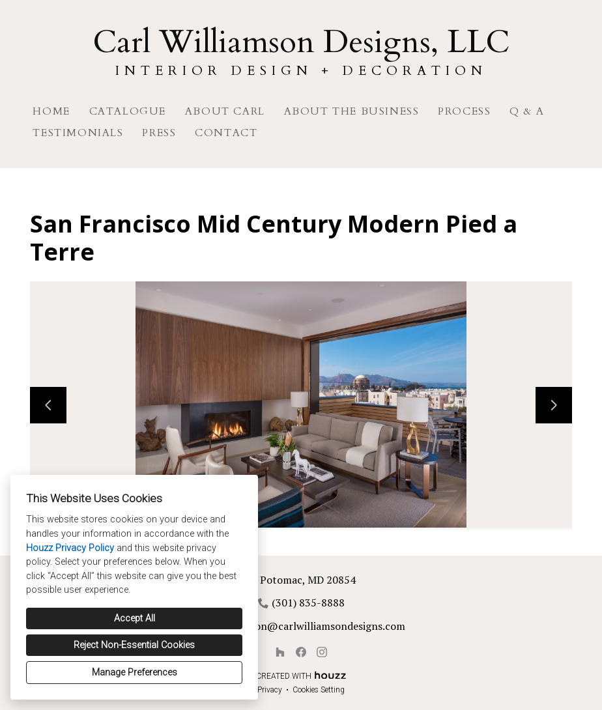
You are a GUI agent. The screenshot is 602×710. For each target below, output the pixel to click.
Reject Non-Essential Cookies (134, 645)
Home (51, 111)
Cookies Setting (319, 689)
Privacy (269, 689)
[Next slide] (554, 405)
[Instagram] (321, 652)
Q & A (526, 111)
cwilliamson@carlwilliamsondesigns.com (308, 626)
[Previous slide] (48, 405)
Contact (226, 133)
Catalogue (127, 111)
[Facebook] (301, 652)
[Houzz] (280, 652)
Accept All (134, 618)
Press (159, 133)
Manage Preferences (134, 672)
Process (464, 111)
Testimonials (78, 133)
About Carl (225, 111)
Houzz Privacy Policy (70, 548)
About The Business (352, 111)
